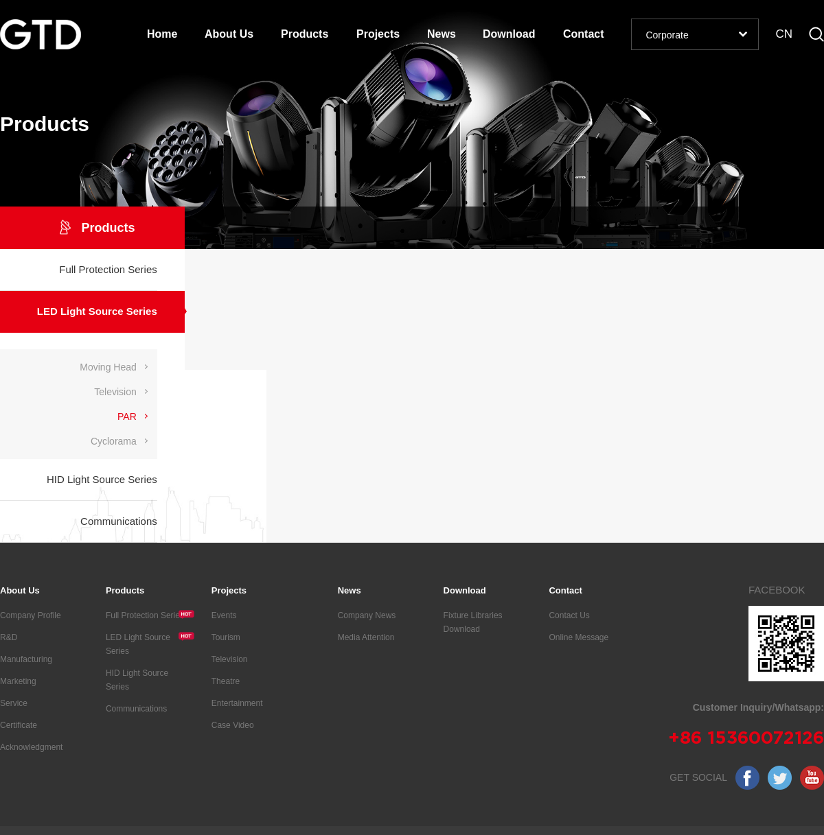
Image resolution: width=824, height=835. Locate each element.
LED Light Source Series (150, 643)
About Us (229, 34)
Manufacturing (26, 659)
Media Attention (366, 637)
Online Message (578, 637)
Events (224, 615)
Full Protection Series (150, 614)
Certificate (18, 725)
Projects (378, 34)
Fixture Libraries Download (473, 622)
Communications (136, 709)
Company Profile (30, 615)
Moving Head (108, 367)
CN (783, 33)
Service (13, 703)
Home (162, 34)
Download (509, 34)
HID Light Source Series (137, 680)
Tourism (225, 637)
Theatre (225, 681)
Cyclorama (114, 441)
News (441, 34)
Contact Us (569, 615)
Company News (367, 615)
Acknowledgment (31, 747)
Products (304, 34)
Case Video (232, 725)
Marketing (18, 681)
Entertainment (237, 703)
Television (115, 391)
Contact (583, 34)
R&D (8, 637)
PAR (127, 416)
